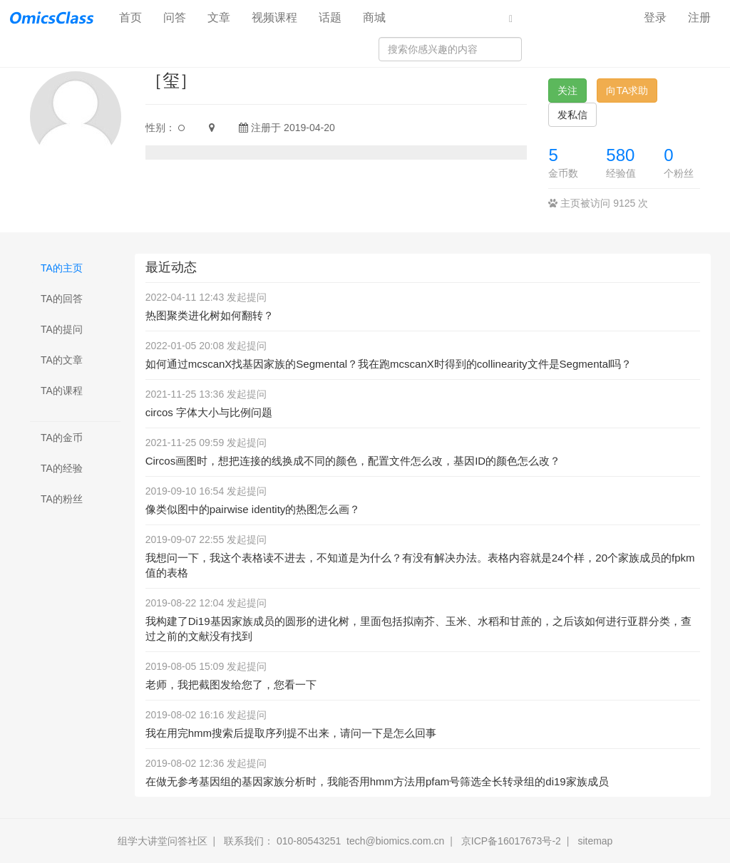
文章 (218, 17)
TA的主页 (62, 268)
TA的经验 (62, 468)
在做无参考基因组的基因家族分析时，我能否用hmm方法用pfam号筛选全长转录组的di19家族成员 (377, 781)
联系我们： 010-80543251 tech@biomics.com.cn (334, 841)
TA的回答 (62, 298)
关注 (567, 90)
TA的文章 (62, 360)
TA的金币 (62, 437)
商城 (374, 17)
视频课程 (274, 17)
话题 (330, 17)
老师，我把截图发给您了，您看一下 (231, 684)
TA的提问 (62, 329)
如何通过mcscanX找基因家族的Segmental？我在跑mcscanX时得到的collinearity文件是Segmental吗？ (388, 364)
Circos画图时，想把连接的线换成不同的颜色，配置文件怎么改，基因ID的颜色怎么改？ (353, 461)
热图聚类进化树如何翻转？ (209, 315)
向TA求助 (627, 90)
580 (620, 155)
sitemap (594, 841)
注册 (699, 17)
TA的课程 (62, 390)
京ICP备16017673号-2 (511, 841)
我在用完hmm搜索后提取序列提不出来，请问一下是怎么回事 (290, 733)
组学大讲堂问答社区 (162, 841)
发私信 (572, 114)
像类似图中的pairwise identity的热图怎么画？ (253, 509)
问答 (174, 17)
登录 (655, 17)
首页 (136, 17)
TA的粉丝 (62, 499)
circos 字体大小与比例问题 (208, 412)
